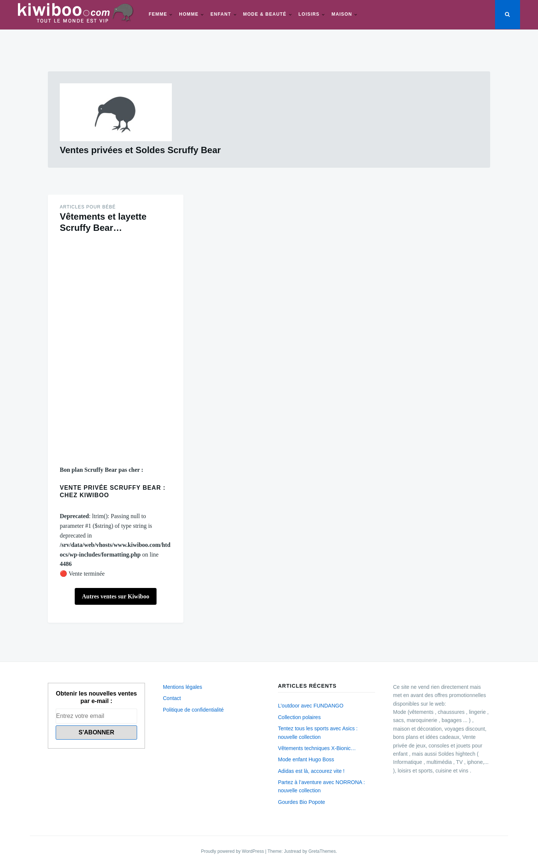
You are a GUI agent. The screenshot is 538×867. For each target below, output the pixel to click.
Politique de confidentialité (193, 710)
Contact (172, 698)
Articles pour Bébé (88, 207)
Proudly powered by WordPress (233, 851)
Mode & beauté (265, 14)
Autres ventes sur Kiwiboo (115, 596)
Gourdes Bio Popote (301, 802)
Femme (158, 14)
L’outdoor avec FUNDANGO (310, 706)
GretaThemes (322, 851)
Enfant (220, 14)
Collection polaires (299, 717)
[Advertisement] (115, 349)
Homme (188, 14)
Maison (341, 14)
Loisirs (309, 14)
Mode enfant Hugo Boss (306, 759)
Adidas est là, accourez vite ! (311, 771)
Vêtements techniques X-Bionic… (317, 748)
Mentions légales (182, 687)
